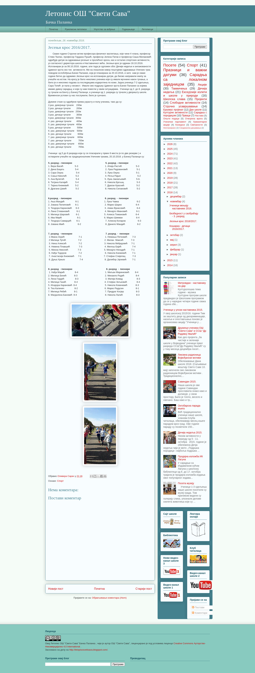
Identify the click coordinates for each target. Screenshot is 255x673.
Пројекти (201, 99)
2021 (170, 168)
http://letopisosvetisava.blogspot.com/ (88, 649)
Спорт (60, 481)
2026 (170, 144)
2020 (170, 173)
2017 (170, 187)
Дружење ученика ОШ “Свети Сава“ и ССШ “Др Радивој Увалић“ (192, 330)
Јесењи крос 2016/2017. (183, 221)
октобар (175, 235)
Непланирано (169, 128)
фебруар (175, 249)
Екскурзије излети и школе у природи (185, 93)
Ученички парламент (174, 122)
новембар (176, 201)
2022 (170, 163)
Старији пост (143, 588)
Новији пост (55, 588)
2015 (170, 260)
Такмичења (179, 88)
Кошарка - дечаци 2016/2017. (179, 227)
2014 (170, 265)
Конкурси (180, 125)
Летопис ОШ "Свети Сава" (87, 13)
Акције (202, 84)
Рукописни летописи (76, 29)
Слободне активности (185, 102)
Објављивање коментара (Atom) (109, 597)
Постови (198, 607)
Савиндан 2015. (187, 381)
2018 (170, 182)
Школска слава (174, 99)
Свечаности (197, 125)
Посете (169, 65)
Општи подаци (171, 118)
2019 (170, 177)
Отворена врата (194, 118)
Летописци (147, 29)
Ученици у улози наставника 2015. (183, 309)
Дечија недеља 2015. (190, 432)
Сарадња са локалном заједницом (185, 79)
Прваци (186, 115)
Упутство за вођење (104, 29)
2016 (170, 192)
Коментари (199, 612)
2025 (170, 148)
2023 (170, 158)
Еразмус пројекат (173, 109)
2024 (170, 153)
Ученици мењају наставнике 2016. (180, 207)
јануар (174, 254)
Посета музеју (186, 483)
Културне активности (175, 112)
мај (172, 239)
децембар (176, 196)
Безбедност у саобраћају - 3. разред (183, 215)
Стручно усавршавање (180, 106)
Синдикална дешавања (190, 128)
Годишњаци (128, 29)
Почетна (53, 29)
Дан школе (195, 109)
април (174, 244)
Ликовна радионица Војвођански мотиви (189, 356)
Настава (199, 115)
